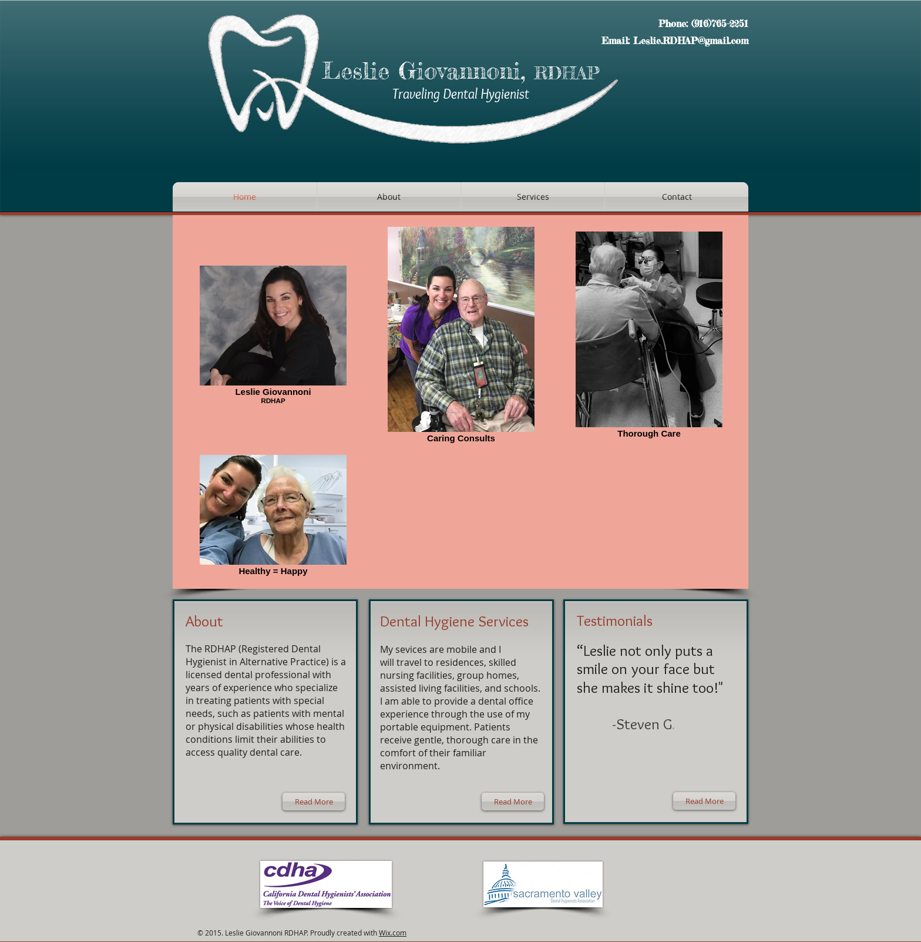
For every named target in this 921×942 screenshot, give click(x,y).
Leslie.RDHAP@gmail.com (690, 40)
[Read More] (314, 801)
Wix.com (392, 932)
